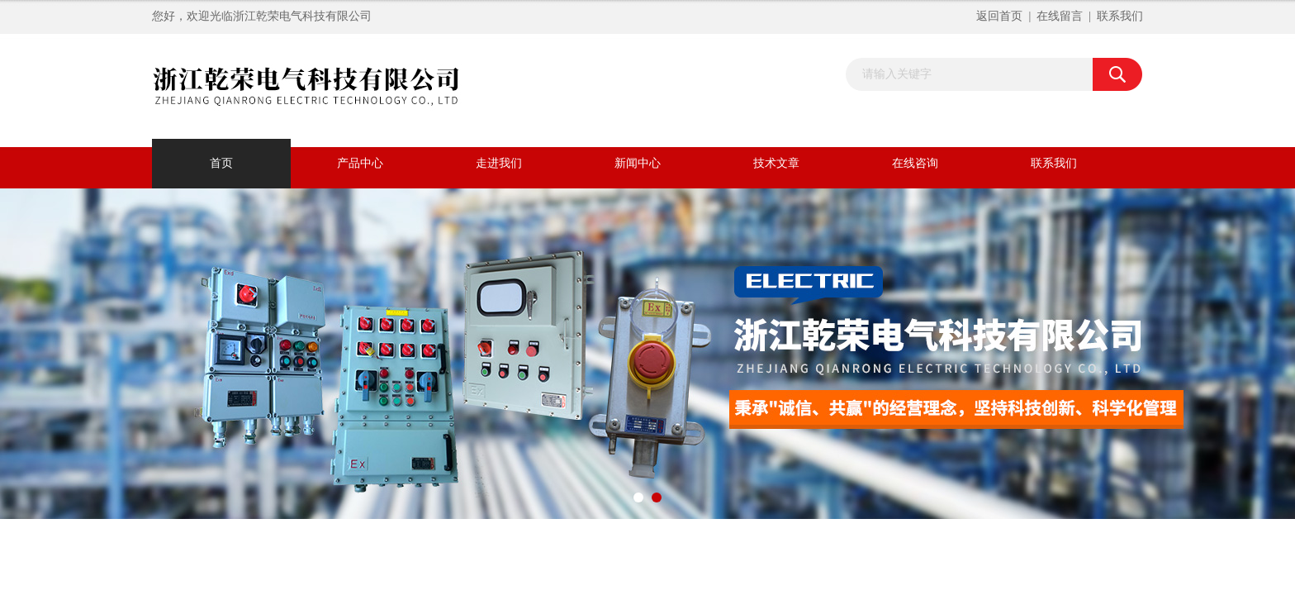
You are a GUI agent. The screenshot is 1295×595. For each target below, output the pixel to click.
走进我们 (499, 163)
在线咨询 (915, 163)
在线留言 (1059, 16)
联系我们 (1120, 16)
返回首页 (999, 16)
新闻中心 (637, 163)
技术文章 (776, 163)
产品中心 (360, 163)
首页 (221, 163)
